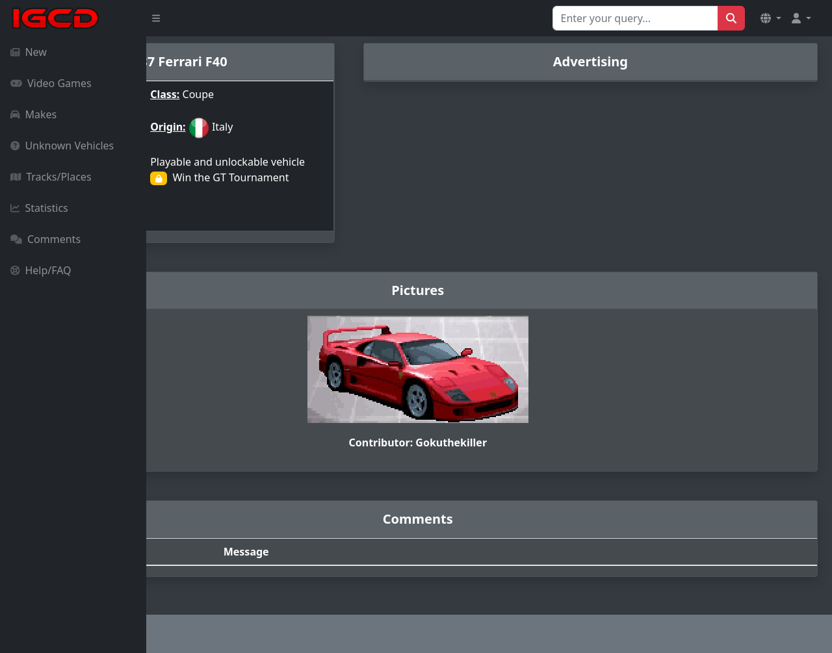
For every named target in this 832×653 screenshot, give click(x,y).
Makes (33, 114)
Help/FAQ (41, 270)
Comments (45, 239)
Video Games (51, 83)
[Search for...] (635, 18)
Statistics (39, 208)
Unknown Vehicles (62, 145)
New (28, 52)
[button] (770, 18)
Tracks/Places (51, 177)
